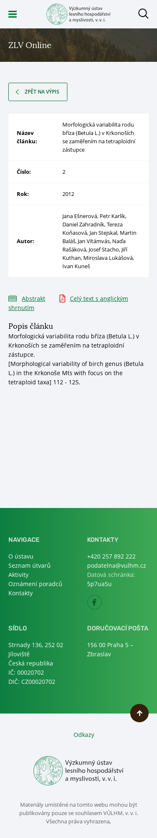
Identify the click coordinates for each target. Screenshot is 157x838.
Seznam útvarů (29, 565)
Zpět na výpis (42, 91)
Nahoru (139, 713)
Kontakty (20, 593)
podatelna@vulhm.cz (116, 565)
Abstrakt (33, 298)
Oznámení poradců (35, 584)
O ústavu (20, 556)
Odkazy (84, 735)
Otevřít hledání (143, 13)
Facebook (101, 605)
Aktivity (18, 575)
